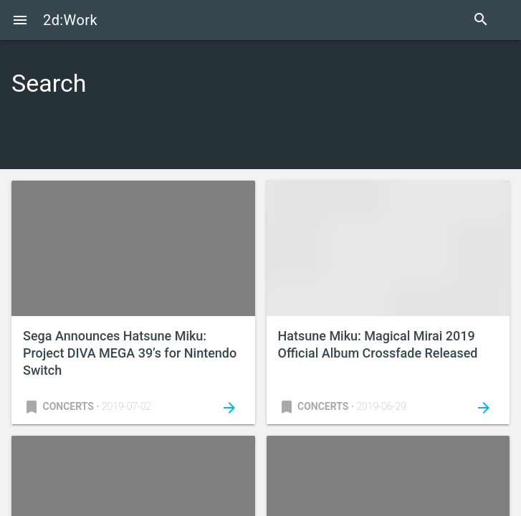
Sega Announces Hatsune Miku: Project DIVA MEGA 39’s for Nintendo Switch (129, 353)
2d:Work (70, 20)
